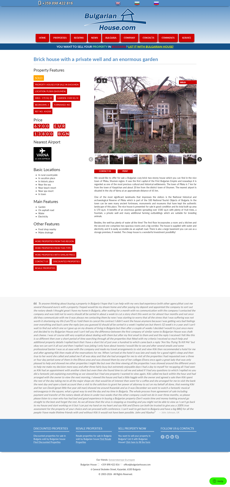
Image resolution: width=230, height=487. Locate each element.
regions (79, 37)
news (94, 37)
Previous (99, 80)
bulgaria (110, 37)
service (186, 37)
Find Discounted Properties (47, 442)
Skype (177, 437)
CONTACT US (105, 171)
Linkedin (172, 437)
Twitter (167, 437)
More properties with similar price (55, 254)
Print (125, 171)
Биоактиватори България (122, 459)
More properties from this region (54, 241)
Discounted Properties (66, 261)
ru (156, 3)
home (42, 37)
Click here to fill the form (138, 442)
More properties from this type (53, 248)
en (117, 3)
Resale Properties (45, 268)
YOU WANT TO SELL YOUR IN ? (115, 46)
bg (137, 3)
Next (104, 80)
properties (60, 37)
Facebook (163, 437)
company (129, 37)
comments (168, 37)
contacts (148, 37)
